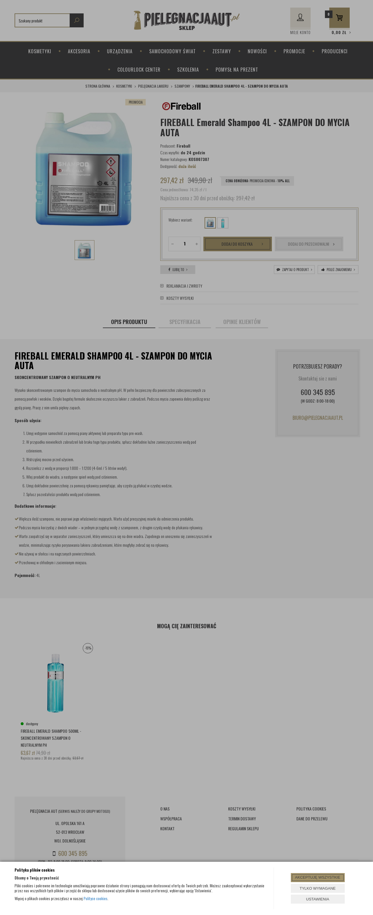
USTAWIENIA (317, 899)
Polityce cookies (96, 898)
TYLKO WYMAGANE (318, 888)
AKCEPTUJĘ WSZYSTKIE (317, 877)
